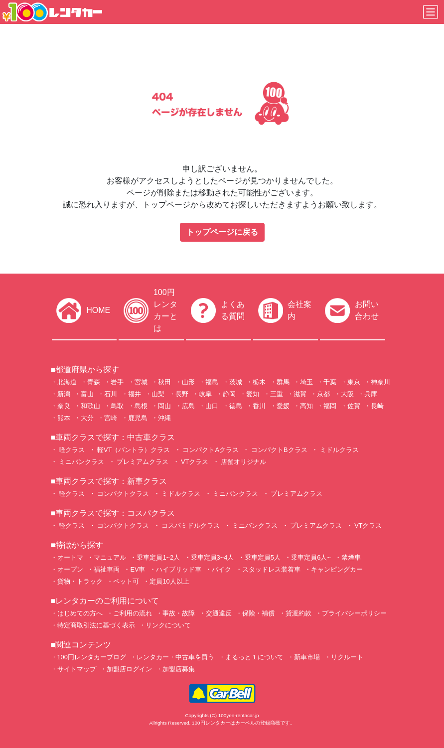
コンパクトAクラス (210, 449)
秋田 (164, 382)
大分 (87, 418)
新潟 (63, 394)
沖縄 (164, 418)
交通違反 (219, 613)
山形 (188, 382)
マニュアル (110, 557)
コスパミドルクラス (190, 525)
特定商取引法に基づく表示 (96, 625)
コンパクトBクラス (278, 449)
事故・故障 (178, 613)
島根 (141, 406)
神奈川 (380, 382)
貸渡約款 (298, 613)
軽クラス (71, 449)
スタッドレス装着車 (271, 569)
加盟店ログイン (129, 669)
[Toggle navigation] (430, 12)
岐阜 (205, 394)
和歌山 (90, 406)
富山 (87, 394)
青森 (93, 382)
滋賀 (300, 394)
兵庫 (370, 394)
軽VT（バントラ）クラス (133, 449)
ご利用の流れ (132, 613)
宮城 (141, 382)
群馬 (283, 382)
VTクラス (194, 461)
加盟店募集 (178, 669)
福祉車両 (107, 569)
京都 (323, 394)
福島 (211, 382)
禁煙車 (351, 557)
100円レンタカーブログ (91, 657)
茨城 (235, 382)
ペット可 (126, 581)
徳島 (235, 406)
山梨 (157, 394)
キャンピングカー (337, 569)
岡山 (164, 406)
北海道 (67, 382)
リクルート (347, 657)
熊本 (63, 418)
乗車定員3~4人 (212, 557)
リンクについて (168, 625)
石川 (110, 394)
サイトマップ (76, 669)
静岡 (229, 394)
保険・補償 (258, 613)
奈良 (63, 406)
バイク (221, 569)
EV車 (137, 569)
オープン (70, 569)
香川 (259, 406)
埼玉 (306, 382)
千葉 (329, 382)
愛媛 (283, 406)
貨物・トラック (80, 581)
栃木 (259, 382)
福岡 (329, 406)
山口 (211, 406)
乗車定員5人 (263, 557)
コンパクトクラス (122, 493)
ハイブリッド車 (178, 569)
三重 (276, 394)
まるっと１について (254, 657)
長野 (181, 394)
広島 (188, 406)
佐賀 (353, 406)
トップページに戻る (222, 232)
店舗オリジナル (243, 461)
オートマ (70, 557)
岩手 (117, 382)
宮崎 (110, 418)
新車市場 (307, 657)
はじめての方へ (80, 613)
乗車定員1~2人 (158, 557)
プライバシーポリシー (354, 613)
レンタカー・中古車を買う (175, 657)
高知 (306, 406)
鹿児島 (138, 418)
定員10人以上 (169, 581)
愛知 (252, 394)
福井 (134, 394)
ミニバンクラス (81, 461)
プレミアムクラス (142, 461)
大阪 (347, 394)
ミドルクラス (338, 449)
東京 (353, 382)
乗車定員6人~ (311, 557)
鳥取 (117, 406)
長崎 (377, 406)
